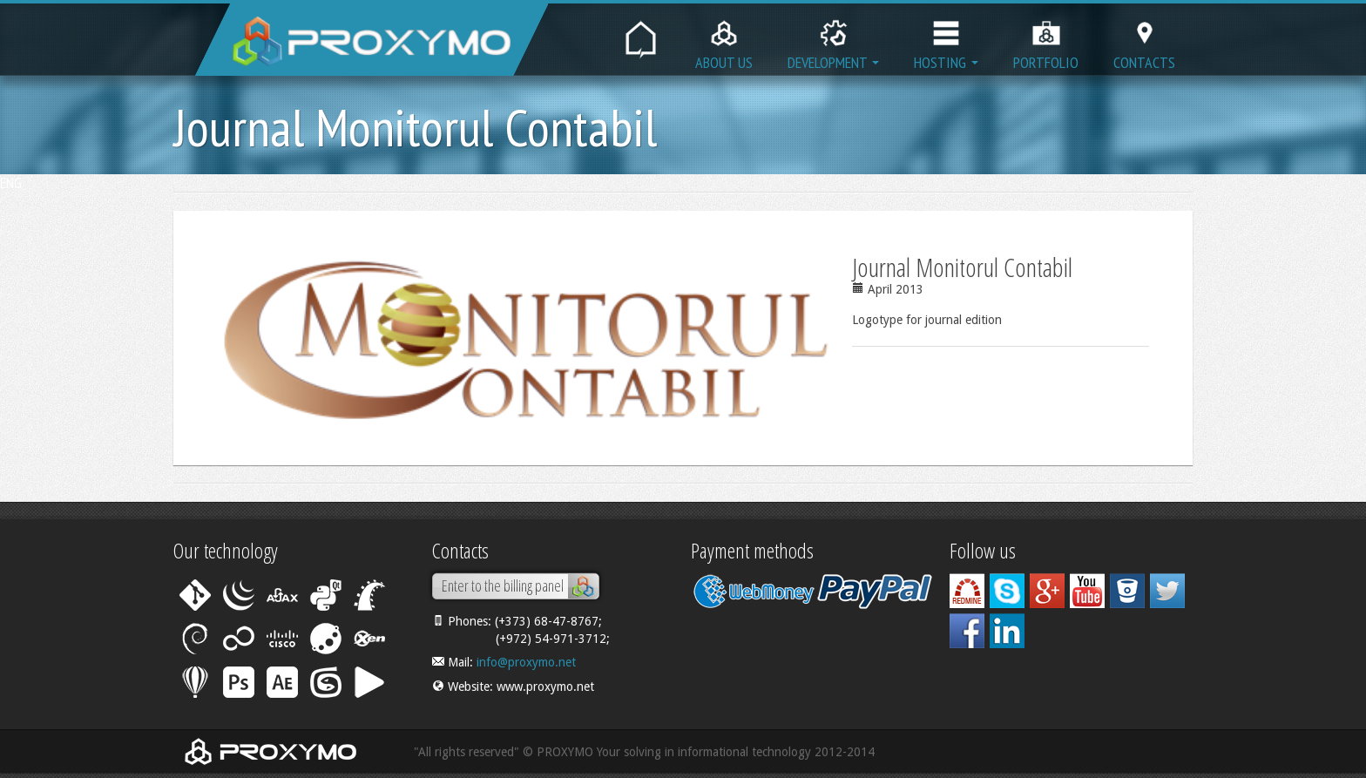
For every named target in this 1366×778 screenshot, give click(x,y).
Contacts (1144, 40)
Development (833, 40)
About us (724, 40)
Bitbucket (1127, 590)
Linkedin (1007, 630)
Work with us (967, 590)
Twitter (1167, 590)
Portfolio (1046, 40)
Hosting (946, 40)
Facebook (967, 630)
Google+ (1047, 590)
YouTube (1087, 590)
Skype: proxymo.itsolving (1007, 590)
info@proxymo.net (526, 662)
